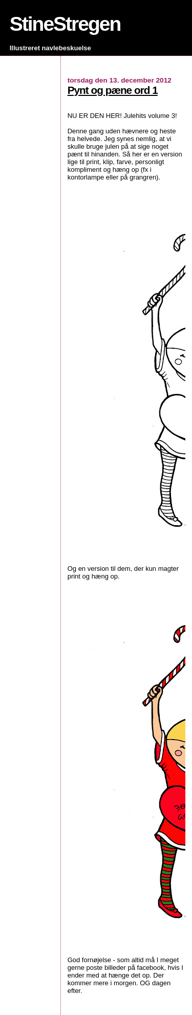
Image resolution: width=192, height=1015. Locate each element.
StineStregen (65, 24)
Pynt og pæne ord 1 (113, 90)
